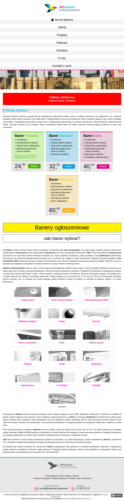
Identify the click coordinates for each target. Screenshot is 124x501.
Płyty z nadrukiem (27, 337)
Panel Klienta (86, 478)
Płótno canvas (96, 337)
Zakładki (96, 379)
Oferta (62, 27)
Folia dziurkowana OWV (96, 294)
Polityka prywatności (59, 478)
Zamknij (116, 495)
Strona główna (62, 19)
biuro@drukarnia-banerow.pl (53, 488)
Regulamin (46, 478)
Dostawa (62, 50)
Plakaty (27, 358)
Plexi (62, 337)
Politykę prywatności (82, 499)
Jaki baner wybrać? (62, 238)
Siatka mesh (27, 294)
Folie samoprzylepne (62, 294)
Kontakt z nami (62, 65)
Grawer (62, 401)
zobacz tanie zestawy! (62, 99)
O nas (62, 58)
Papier (62, 315)
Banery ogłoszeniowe (62, 227)
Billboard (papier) (27, 315)
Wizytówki (96, 358)
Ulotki (62, 358)
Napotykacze (27, 379)
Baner (27, 136)
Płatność (62, 42)
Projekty (62, 35)
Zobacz (34, 166)
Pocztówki (62, 379)
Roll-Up (96, 315)
